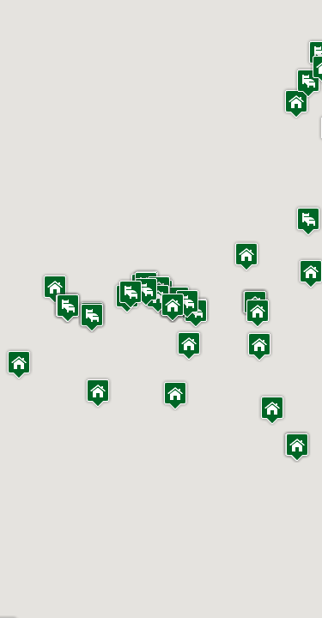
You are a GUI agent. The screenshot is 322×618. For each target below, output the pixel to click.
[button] (19, 364)
